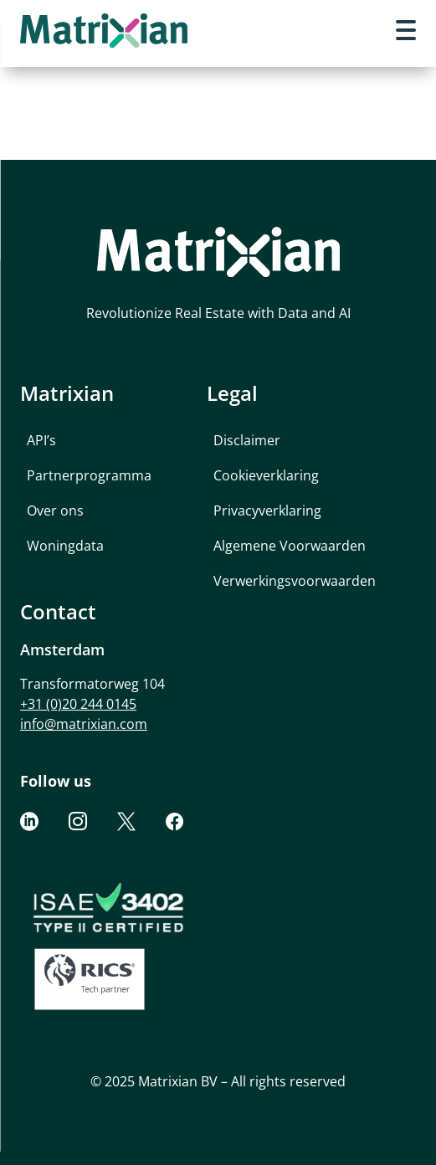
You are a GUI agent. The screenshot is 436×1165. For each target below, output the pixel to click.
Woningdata (65, 545)
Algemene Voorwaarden (289, 545)
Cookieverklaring (266, 475)
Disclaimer (246, 440)
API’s (41, 440)
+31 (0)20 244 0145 (78, 704)
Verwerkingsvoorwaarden (294, 581)
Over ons (55, 510)
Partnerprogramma (89, 475)
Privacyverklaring (267, 510)
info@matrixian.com (83, 724)
